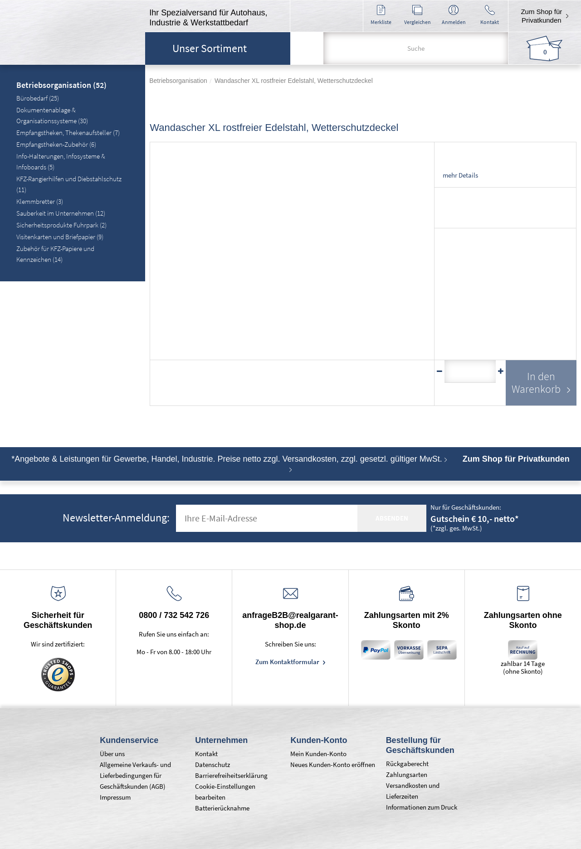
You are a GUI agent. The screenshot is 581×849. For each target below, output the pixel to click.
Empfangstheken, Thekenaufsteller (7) (68, 132)
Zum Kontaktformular (288, 661)
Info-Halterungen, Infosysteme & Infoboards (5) (60, 161)
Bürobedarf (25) (37, 98)
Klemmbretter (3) (39, 201)
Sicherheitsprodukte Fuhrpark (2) (61, 225)
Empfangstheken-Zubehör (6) (56, 144)
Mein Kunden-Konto (318, 753)
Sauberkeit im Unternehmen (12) (60, 213)
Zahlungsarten (406, 774)
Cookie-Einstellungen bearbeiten (225, 791)
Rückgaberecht (407, 763)
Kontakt (206, 753)
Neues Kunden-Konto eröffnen (332, 764)
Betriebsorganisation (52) (61, 85)
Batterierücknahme (222, 808)
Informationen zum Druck (421, 807)
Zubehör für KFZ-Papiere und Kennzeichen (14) (55, 254)
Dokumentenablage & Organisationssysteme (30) (52, 115)
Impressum (115, 797)
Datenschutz (212, 764)
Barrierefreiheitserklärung (231, 775)
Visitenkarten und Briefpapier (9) (59, 236)
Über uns (112, 753)
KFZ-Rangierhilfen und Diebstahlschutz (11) (69, 184)
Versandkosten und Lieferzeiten (412, 791)
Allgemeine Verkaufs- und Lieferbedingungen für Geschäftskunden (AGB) (135, 775)
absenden (392, 518)
